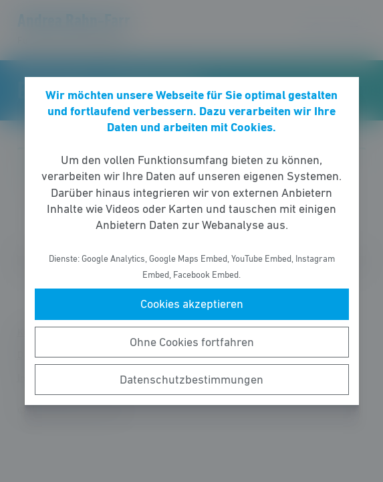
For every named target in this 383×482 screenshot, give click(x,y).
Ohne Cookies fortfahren (192, 342)
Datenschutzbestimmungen (191, 379)
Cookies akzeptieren (191, 304)
